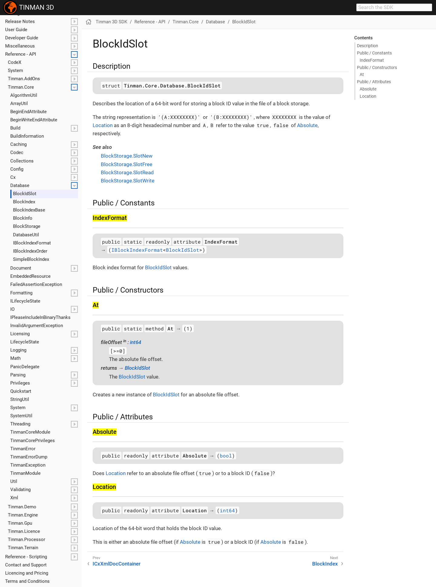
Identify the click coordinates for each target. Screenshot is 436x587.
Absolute (368, 89)
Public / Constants (374, 53)
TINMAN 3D (28, 7)
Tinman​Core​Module (30, 432)
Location (368, 96)
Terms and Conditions (27, 581)
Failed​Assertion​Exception (36, 284)
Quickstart (20, 391)
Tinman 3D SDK (111, 22)
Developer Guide (21, 38)
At (362, 74)
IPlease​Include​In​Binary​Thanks (40, 317)
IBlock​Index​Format (32, 243)
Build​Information (27, 136)
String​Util (19, 399)
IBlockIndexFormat (137, 250)
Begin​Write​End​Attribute (33, 120)
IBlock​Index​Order (30, 251)
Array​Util (19, 103)
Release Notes (20, 21)
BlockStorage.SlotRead (127, 172)
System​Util (21, 415)
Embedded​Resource (30, 276)
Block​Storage (26, 226)
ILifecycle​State (25, 301)
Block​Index (24, 202)
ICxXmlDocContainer (116, 564)
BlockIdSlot (244, 22)
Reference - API (20, 54)
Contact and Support (26, 565)
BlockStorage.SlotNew (127, 156)
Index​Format (372, 60)
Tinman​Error (22, 448)
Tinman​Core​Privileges (32, 440)
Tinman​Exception (27, 465)
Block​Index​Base (29, 210)
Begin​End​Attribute (28, 111)
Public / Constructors (377, 67)
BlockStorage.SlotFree (126, 164)
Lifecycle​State (24, 342)
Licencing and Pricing (26, 573)
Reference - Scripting (26, 556)
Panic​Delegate (24, 366)
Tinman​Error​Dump (28, 457)
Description (367, 45)
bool (226, 455)
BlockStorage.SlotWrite (127, 181)
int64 (135, 342)
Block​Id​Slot (24, 193)
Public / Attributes (374, 81)
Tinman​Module (25, 473)
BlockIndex (325, 564)
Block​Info (22, 218)
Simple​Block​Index (31, 259)
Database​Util (26, 235)
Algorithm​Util (23, 95)
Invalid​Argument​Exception (36, 325)
